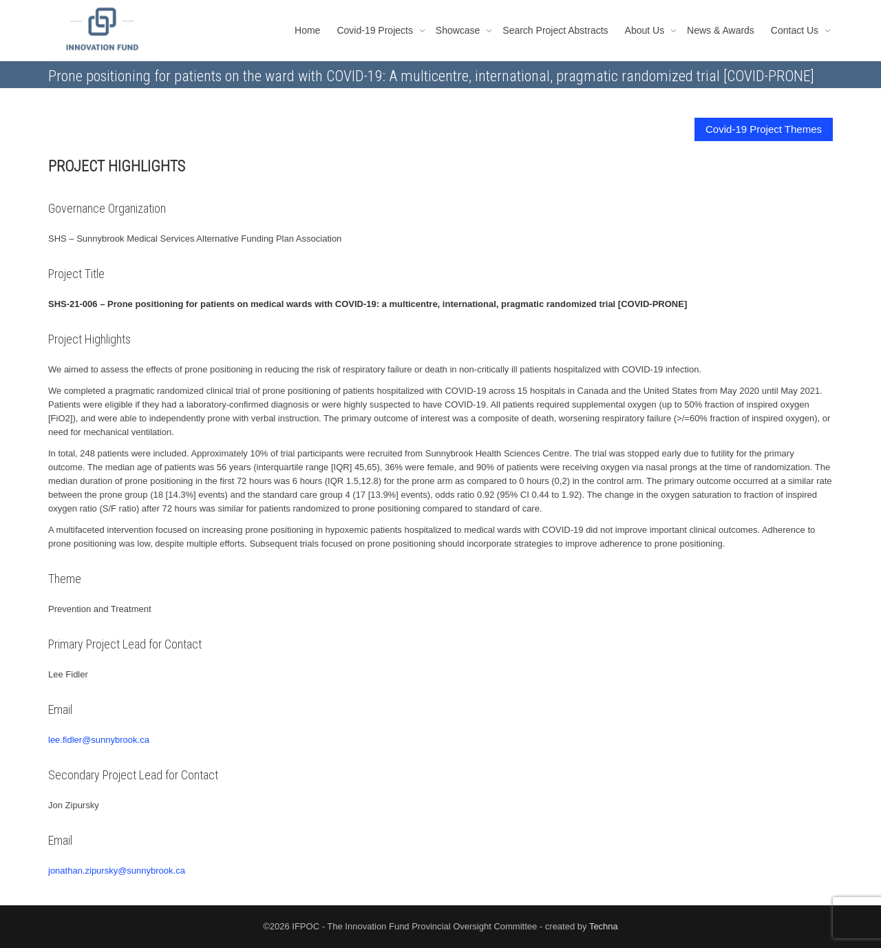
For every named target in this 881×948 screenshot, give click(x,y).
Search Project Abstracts (555, 30)
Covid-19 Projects (376, 30)
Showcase (459, 30)
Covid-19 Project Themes (763, 129)
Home (307, 30)
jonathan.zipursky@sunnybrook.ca (116, 870)
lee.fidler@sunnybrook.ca (98, 740)
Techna (603, 926)
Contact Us (796, 30)
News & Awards (720, 30)
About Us (646, 30)
